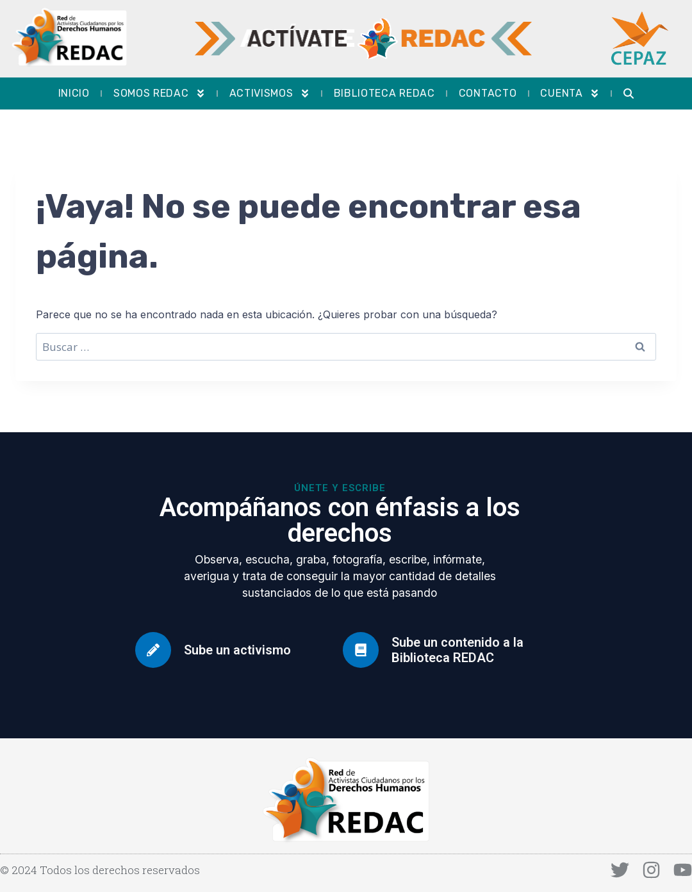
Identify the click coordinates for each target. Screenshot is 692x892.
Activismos (269, 93)
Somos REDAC (159, 93)
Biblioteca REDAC (384, 93)
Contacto (488, 93)
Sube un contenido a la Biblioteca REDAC (457, 650)
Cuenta (569, 93)
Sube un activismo (237, 650)
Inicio (74, 93)
